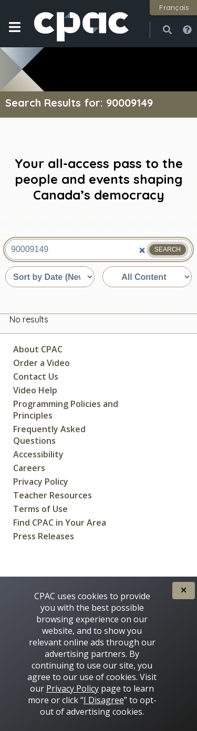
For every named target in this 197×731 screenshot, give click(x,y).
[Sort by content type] (147, 276)
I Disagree (104, 700)
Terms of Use (40, 509)
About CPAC (38, 349)
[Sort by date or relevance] (50, 276)
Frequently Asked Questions (49, 434)
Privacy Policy (40, 481)
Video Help (35, 390)
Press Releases (43, 536)
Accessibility (38, 454)
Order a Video (41, 363)
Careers (29, 468)
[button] (14, 35)
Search (167, 249)
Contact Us (35, 376)
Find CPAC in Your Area (59, 522)
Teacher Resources (52, 495)
